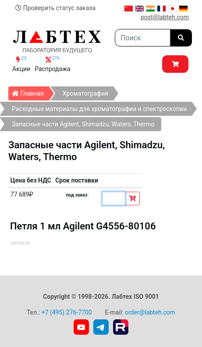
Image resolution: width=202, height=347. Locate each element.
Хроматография (85, 93)
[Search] (142, 38)
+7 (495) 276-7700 (67, 312)
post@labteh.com (165, 17)
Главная (30, 91)
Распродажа (53, 63)
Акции (21, 63)
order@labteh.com (150, 312)
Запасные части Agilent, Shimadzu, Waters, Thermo (83, 124)
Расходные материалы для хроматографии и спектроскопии (99, 108)
